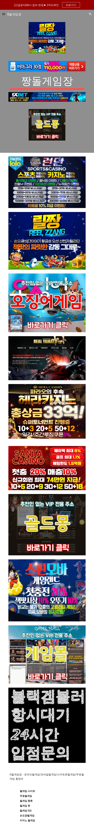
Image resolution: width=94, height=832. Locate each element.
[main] (47, 82)
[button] (3, 14)
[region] (47, 5)
